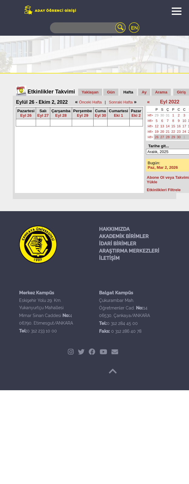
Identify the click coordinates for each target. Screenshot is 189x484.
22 (173, 131)
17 (184, 126)
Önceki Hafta (90, 102)
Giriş (181, 92)
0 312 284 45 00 (122, 323)
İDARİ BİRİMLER (117, 244)
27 (162, 137)
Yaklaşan (90, 92)
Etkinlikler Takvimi (51, 92)
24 (184, 131)
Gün (111, 92)
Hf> (150, 115)
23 (179, 131)
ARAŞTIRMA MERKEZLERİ (129, 251)
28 (168, 137)
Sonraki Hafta (121, 102)
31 (168, 115)
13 (162, 126)
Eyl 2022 (169, 101)
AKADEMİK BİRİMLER (124, 236)
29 (156, 115)
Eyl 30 (100, 115)
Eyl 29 (82, 115)
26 (156, 137)
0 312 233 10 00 (42, 331)
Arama (161, 92)
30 (162, 115)
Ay (144, 92)
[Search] (88, 27)
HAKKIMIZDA (114, 229)
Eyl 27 (43, 115)
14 (168, 126)
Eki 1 (118, 115)
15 (173, 126)
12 (156, 126)
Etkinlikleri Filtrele (164, 190)
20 (162, 131)
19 (156, 131)
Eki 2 (136, 115)
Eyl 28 (61, 115)
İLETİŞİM (109, 258)
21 (168, 131)
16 (179, 126)
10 (184, 121)
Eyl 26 (26, 115)
